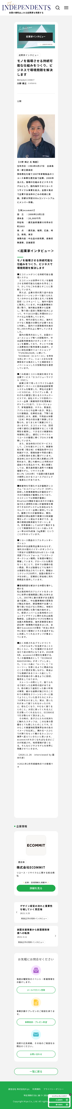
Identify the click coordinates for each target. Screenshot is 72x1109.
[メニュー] (66, 7)
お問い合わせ (36, 1054)
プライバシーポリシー (53, 1089)
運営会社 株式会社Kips (19, 1089)
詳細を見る (36, 888)
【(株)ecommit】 (26, 210)
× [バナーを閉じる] (70, 1094)
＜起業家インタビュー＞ (35, 250)
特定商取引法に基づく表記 (36, 1095)
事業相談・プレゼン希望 (36, 1022)
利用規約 (36, 1089)
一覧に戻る (36, 1071)
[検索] (56, 7)
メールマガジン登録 (36, 989)
